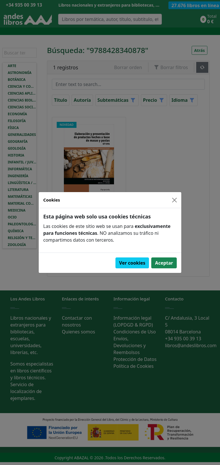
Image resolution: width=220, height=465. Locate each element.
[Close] (174, 200)
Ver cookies (132, 263)
